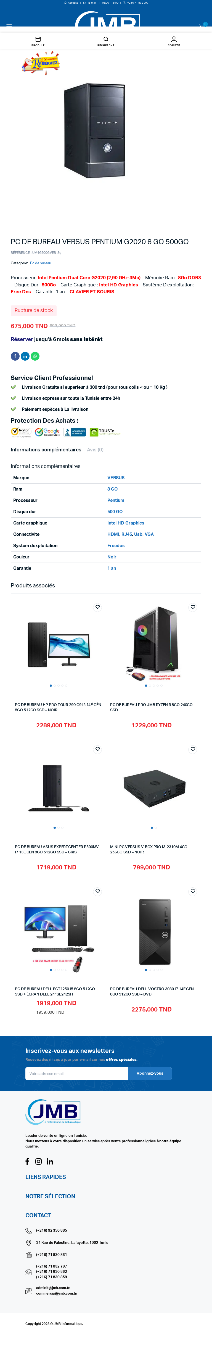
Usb (138, 534)
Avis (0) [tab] (95, 450)
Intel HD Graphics (125, 523)
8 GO (112, 489)
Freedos (116, 546)
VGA (149, 534)
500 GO (115, 512)
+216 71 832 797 (138, 2)
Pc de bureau (40, 263)
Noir (111, 557)
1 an (111, 568)
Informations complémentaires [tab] (46, 450)
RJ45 (126, 534)
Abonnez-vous (150, 1074)
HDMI (113, 534)
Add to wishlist (97, 607)
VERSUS (115, 478)
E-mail (92, 2)
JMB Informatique (68, 1323)
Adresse (73, 2)
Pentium (115, 500)
